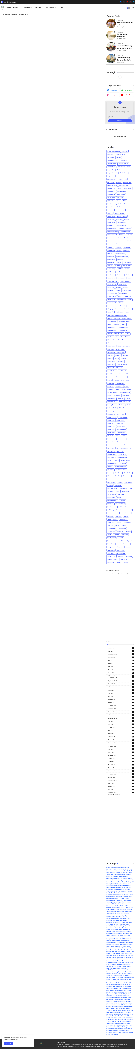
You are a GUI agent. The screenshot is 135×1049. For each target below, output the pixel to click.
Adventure (110, 154)
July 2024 (121, 651)
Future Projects (111, 303)
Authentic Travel (123, 185)
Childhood (110, 247)
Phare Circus (111, 414)
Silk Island (110, 491)
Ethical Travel (111, 278)
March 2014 (121, 783)
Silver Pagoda (125, 491)
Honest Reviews (126, 318)
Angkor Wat (110, 176)
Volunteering (111, 550)
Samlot (115, 479)
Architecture (111, 179)
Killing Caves (111, 352)
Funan (130, 299)
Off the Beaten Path (124, 402)
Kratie (117, 358)
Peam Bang (110, 411)
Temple (115, 519)
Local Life (119, 367)
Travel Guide (122, 528)
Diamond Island (126, 265)
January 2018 (121, 740)
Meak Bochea (125, 380)
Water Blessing (120, 553)
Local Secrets (122, 371)
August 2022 (121, 684)
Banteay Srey (121, 194)
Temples (119, 522)
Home (9, 8)
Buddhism (119, 219)
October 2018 (121, 727)
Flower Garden (111, 296)
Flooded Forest (123, 293)
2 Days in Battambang (113, 151)
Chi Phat (128, 244)
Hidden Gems (119, 312)
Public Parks (122, 454)
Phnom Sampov (121, 429)
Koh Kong (125, 355)
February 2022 (121, 699)
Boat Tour (129, 210)
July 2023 (121, 660)
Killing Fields (120, 352)
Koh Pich (109, 358)
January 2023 (122, 677)
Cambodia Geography (125, 228)
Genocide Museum (112, 306)
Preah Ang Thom (112, 445)
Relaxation (123, 463)
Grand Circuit (128, 309)
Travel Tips (120, 531)
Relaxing (109, 466)
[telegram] (134, 2)
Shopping (110, 485)
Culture (119, 262)
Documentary (111, 269)
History (109, 318)
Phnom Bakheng (111, 417)
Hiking (127, 312)
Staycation (119, 510)
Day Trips (117, 265)
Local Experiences (122, 364)
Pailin (128, 405)
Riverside (110, 476)
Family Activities (125, 281)
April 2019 (121, 724)
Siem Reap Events (112, 488)
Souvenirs (110, 504)
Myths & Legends (126, 389)
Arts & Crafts (127, 182)
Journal (123, 324)
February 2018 (121, 737)
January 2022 (121, 702)
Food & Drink (127, 296)
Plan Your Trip (50, 8)
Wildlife (119, 562)
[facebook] (121, 2)
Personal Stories (121, 411)
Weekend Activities (112, 559)
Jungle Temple (111, 327)
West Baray (124, 559)
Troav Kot (116, 534)
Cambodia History (112, 231)
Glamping (110, 309)
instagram (114, 95)
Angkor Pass (120, 170)
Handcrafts (110, 312)
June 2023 (121, 663)
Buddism (126, 219)
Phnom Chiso (120, 420)
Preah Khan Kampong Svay (123, 448)
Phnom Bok (110, 420)
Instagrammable (111, 321)
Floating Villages (112, 293)
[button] (128, 8)
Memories (110, 386)
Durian (127, 269)
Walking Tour (120, 550)
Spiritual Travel (111, 507)
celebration (117, 241)
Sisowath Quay (111, 494)
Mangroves (123, 377)
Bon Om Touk (111, 216)
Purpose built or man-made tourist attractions (117, 458)
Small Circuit (111, 497)
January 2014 (121, 786)
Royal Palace (126, 476)
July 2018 (121, 730)
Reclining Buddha (112, 463)
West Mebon (110, 562)
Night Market (126, 395)
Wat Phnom (110, 553)
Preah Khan (110, 448)
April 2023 (121, 670)
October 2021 (121, 712)
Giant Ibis (122, 306)
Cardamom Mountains (124, 238)
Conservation (111, 259)
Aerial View (110, 157)
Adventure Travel (120, 154)
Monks (126, 386)
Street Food (128, 510)
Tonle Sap (110, 525)
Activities (125, 151)
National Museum (112, 392)
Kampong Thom (123, 330)
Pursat (109, 460)
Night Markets (111, 398)
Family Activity (111, 284)
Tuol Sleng (125, 534)
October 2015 (121, 777)
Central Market (127, 241)
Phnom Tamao (111, 432)
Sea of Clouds (111, 482)
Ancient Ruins (123, 160)
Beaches (109, 204)
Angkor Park (111, 170)
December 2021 (121, 705)
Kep (117, 337)
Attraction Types (112, 185)
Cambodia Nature (125, 231)
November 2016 (121, 755)
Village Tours (120, 547)
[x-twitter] (124, 2)
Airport (118, 157)
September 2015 (121, 780)
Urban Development (126, 541)
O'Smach (128, 398)
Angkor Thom (124, 173)
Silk (131, 488)
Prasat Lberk (111, 442)
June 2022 (121, 690)
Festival (118, 287)
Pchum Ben (122, 408)
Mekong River (120, 383)
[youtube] (127, 2)
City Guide (126, 250)
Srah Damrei (122, 507)
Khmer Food (121, 340)
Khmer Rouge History (124, 346)
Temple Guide (123, 519)
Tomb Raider (127, 522)
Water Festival (111, 556)
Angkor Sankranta (112, 173)
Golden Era (118, 309)
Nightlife (120, 398)
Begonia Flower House (121, 204)
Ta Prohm (118, 516)
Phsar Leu (110, 436)
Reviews (109, 473)
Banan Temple (127, 188)
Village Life (110, 547)
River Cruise (118, 473)
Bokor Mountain (119, 213)
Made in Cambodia (112, 377)
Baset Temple (111, 197)
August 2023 (121, 657)
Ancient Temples (112, 163)
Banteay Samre (121, 191)
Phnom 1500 (120, 414)
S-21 (108, 479)
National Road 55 (125, 392)
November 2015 (121, 774)
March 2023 (121, 673)
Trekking (128, 531)
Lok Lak (127, 374)
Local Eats (121, 361)
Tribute (109, 534)
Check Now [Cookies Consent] (13, 1039)
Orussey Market (111, 405)
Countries (120, 259)
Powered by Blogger (112, 570)
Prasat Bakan (111, 439)
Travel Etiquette (111, 528)
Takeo (109, 519)
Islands (109, 324)
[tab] (9, 7)
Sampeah (121, 479)
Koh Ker (117, 355)
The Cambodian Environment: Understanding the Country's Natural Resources (123, 35)
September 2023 (121, 654)
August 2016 (121, 765)
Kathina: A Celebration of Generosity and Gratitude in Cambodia (125, 23)
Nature (109, 395)
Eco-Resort (120, 272)
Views (118, 544)
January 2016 (121, 768)
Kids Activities (120, 349)
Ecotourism (120, 275)
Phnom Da (110, 423)
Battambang (110, 201)
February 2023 (121, 676)
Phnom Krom (111, 426)
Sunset (116, 513)
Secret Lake (128, 482)
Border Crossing (122, 216)
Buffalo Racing (122, 222)
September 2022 (121, 681)
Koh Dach (110, 355)
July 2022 (121, 687)
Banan (119, 188)
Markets (116, 380)
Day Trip (109, 265)
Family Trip (110, 287)
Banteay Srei (111, 194)
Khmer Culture (111, 340)
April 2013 (121, 789)
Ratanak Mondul (125, 460)
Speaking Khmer (120, 504)
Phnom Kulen (121, 426)
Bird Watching (120, 210)
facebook (114, 90)
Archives (119, 179)
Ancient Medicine (112, 160)
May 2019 (121, 721)
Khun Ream (110, 349)
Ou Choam (122, 405)
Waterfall (120, 556)
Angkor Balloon (123, 163)
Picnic (117, 436)
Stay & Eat (38, 8)
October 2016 (121, 758)
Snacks (119, 497)
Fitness (118, 290)
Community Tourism (122, 256)
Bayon (118, 201)
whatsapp (128, 90)
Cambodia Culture (121, 225)
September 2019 (121, 718)
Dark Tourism (127, 262)
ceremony (110, 244)
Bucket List (110, 219)
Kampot (109, 333)
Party (114, 408)
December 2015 (121, 771)
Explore (15, 8)
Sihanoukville (123, 488)
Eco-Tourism (110, 275)
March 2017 (121, 752)
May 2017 (121, 749)
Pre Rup (119, 442)
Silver (117, 491)
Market (109, 380)
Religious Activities (120, 466)
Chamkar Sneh (120, 244)
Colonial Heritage (120, 253)
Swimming (110, 516)
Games (121, 303)
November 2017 (121, 746)
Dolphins (120, 269)
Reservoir (110, 470)
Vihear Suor (126, 544)
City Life (109, 253)
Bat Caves (120, 197)
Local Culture (111, 361)
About (61, 8)
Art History (110, 182)
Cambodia (110, 225)
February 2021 (121, 715)
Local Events (111, 364)
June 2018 (121, 733)
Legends (123, 358)
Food (119, 296)
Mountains (110, 389)
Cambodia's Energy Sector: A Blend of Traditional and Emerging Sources (123, 59)
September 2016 (121, 761)
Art (125, 179)
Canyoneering (111, 238)
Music (117, 389)
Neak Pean (117, 395)
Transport (124, 525)
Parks (109, 408)
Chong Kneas (111, 250)
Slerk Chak (121, 494)
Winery (126, 562)
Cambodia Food (111, 228)
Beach (124, 201)
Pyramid (116, 460)
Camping (121, 235)
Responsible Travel (121, 470)
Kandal (127, 333)
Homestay (117, 318)
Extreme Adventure (112, 281)
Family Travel (122, 284)
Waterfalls (129, 556)
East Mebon (110, 272)
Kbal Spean (110, 337)
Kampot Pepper (118, 333)
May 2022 (121, 693)
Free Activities (121, 299)
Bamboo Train (111, 188)
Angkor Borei (111, 167)
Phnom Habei (119, 423)
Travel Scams (111, 531)
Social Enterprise (112, 500)
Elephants (129, 275)
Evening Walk (121, 278)
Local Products (111, 371)
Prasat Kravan (121, 439)
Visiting (128, 547)
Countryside (110, 262)
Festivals (125, 287)
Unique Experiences (112, 541)
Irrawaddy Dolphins (124, 321)
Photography (121, 432)
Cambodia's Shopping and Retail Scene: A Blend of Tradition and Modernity (124, 47)
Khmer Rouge (111, 346)
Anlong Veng (120, 176)
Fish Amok (110, 290)
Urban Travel (110, 544)
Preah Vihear (111, 451)
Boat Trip (110, 213)
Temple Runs (110, 522)
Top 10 (117, 525)
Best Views (110, 210)
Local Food (110, 367)
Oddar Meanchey (112, 402)
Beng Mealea (111, 207)
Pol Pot (124, 436)
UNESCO (120, 538)
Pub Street (120, 451)
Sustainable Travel (125, 513)
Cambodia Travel (112, 235)
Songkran (122, 500)
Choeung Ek (127, 247)
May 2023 (121, 666)
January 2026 (121, 648)
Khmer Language (112, 343)
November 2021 (121, 709)
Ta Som (126, 516)
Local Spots (110, 374)
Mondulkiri (119, 386)
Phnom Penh (110, 429)
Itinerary (116, 324)
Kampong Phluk (111, 330)
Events (129, 278)
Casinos (109, 241)
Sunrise (109, 513)
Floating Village (126, 290)
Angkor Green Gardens (124, 167)
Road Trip (118, 476)
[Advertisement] (120, 608)
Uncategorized (111, 538)
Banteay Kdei (111, 191)
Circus (119, 250)
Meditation (110, 383)
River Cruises (128, 473)
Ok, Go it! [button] (8, 1043)
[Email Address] (120, 116)
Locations (119, 374)
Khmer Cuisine (125, 337)
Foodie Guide (111, 299)
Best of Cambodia (122, 207)
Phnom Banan (123, 417)
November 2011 (121, 792)
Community (110, 256)
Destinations (26, 8)
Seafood (120, 482)
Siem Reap (118, 485)
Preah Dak (122, 445)
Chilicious (118, 247)
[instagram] (130, 2)
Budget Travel (111, 222)
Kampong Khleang (123, 327)
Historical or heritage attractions (116, 315)
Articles (118, 182)
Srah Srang (110, 510)
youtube (128, 95)
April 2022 (121, 696)
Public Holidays (111, 454)
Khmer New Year (124, 343)
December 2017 (121, 743)
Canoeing (129, 235)
